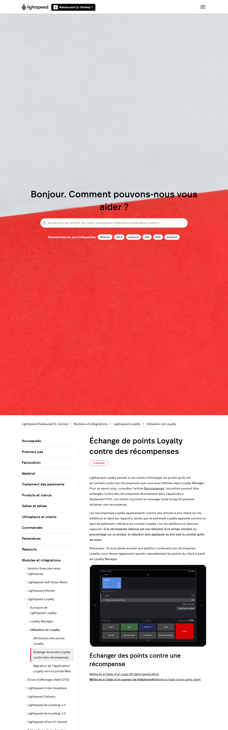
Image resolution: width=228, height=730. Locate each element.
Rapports (29, 549)
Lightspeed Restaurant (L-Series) (45, 424)
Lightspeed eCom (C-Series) (45, 721)
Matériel (28, 473)
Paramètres (31, 538)
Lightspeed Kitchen (39, 590)
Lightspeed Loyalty (127, 424)
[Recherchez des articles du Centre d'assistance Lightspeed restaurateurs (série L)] (114, 223)
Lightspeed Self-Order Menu (45, 582)
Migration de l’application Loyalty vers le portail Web (52, 668)
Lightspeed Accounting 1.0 (45, 713)
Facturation (31, 463)
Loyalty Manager (39, 621)
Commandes (32, 528)
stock (119, 237)
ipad (147, 237)
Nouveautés (31, 441)
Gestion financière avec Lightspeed (42, 571)
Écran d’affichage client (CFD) (46, 679)
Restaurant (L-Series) (73, 7)
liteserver (105, 237)
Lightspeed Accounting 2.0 (45, 705)
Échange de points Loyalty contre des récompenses (52, 655)
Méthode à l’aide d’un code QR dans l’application (124, 674)
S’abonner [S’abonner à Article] (99, 463)
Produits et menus (36, 495)
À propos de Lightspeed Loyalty (41, 610)
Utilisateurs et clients (39, 517)
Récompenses (154, 488)
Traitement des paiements (43, 484)
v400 (158, 237)
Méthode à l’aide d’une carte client (176, 679)
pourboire (172, 237)
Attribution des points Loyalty (48, 641)
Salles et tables (34, 506)
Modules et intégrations (90, 424)
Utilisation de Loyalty (161, 424)
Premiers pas (32, 452)
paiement (133, 237)
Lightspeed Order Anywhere (45, 688)
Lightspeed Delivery (39, 696)
